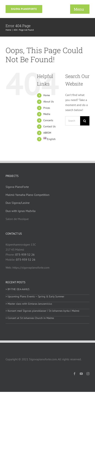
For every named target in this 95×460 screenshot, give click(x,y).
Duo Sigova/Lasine (18, 203)
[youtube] (81, 373)
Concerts (48, 120)
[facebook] (74, 373)
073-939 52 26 (25, 254)
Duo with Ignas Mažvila (21, 211)
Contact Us (49, 126)
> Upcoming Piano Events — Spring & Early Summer (35, 296)
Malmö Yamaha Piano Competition (27, 195)
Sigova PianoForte (17, 187)
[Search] (84, 120)
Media (46, 114)
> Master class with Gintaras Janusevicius (29, 303)
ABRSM (47, 132)
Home (46, 95)
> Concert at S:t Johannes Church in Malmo (30, 318)
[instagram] (87, 373)
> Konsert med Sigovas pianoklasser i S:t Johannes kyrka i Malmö (42, 310)
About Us (48, 101)
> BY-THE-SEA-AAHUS (17, 289)
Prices (46, 108)
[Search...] (72, 120)
